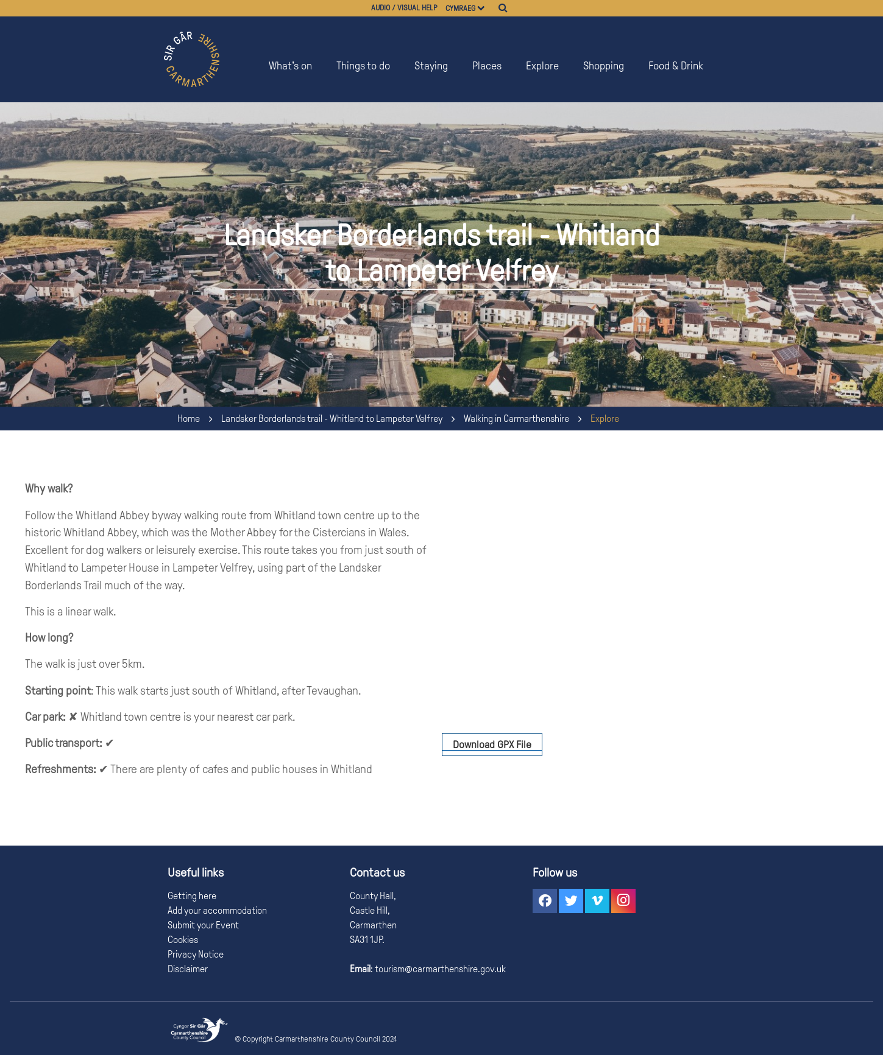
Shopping (603, 66)
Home (188, 418)
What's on (290, 66)
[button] (545, 901)
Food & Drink (675, 66)
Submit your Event (203, 925)
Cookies (183, 939)
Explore (542, 66)
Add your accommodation (217, 910)
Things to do (363, 66)
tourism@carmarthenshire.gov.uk (439, 969)
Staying (431, 66)
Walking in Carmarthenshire (516, 418)
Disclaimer (188, 969)
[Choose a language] (486, 8)
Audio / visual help (404, 8)
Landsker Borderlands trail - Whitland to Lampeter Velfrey (331, 418)
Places (487, 66)
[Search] (503, 7)
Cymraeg (460, 8)
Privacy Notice (196, 954)
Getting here (192, 896)
